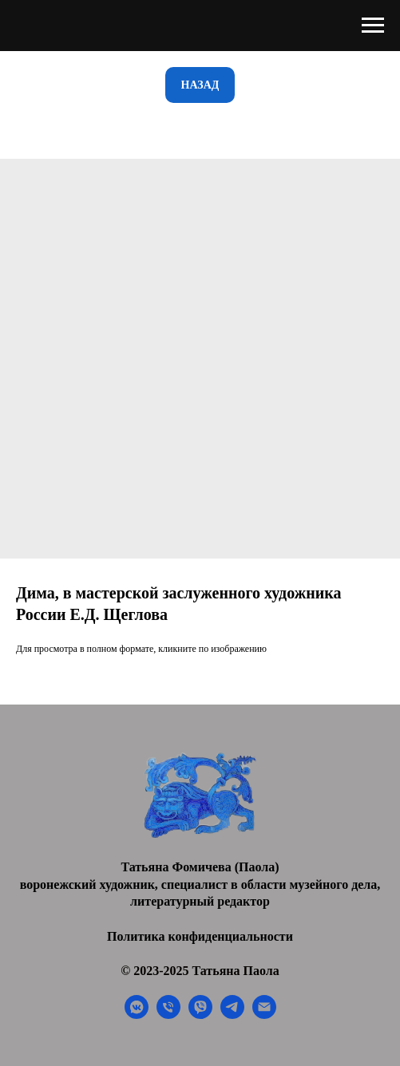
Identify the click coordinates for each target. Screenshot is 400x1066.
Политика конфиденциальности (200, 936)
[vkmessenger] (137, 1014)
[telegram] (232, 1014)
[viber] (200, 1014)
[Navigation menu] (373, 26)
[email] (264, 1014)
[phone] (168, 1014)
